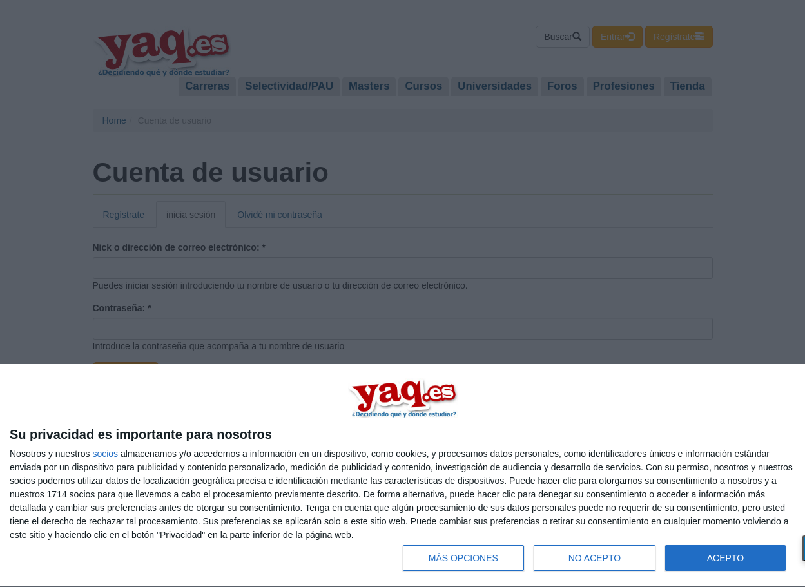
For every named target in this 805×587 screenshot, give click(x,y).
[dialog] (402, 476)
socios (105, 453)
